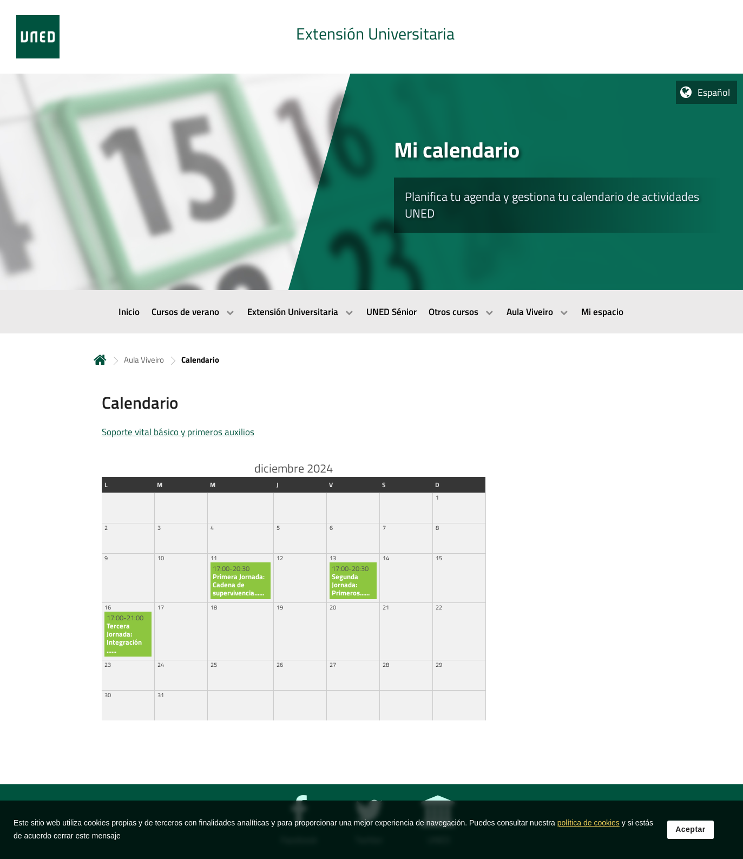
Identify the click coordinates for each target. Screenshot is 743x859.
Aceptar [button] (690, 836)
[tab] (371, 37)
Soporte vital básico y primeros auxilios (178, 432)
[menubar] (371, 312)
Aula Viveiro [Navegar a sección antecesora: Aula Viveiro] (144, 359)
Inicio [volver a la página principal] (100, 360)
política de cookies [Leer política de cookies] (588, 830)
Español (714, 92)
